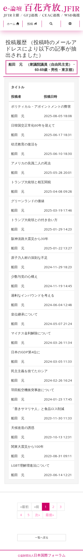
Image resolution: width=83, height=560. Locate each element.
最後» (50, 515)
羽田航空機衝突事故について (32, 390)
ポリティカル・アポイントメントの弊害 (41, 106)
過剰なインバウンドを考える (32, 295)
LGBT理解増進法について (30, 465)
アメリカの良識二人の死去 (31, 163)
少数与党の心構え (24, 276)
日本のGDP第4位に (25, 352)
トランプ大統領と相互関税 (31, 182)
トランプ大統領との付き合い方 (34, 219)
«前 (36, 506)
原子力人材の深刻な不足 (29, 257)
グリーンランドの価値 (27, 201)
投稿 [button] (32, 24)
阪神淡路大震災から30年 (29, 238)
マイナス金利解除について (31, 333)
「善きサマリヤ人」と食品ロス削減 (37, 408)
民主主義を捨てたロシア (29, 371)
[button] (12, 23)
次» (37, 515)
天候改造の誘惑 (22, 427)
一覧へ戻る (41, 537)
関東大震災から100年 (27, 446)
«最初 (24, 506)
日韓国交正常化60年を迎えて (33, 125)
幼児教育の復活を (24, 144)
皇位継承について (24, 314)
